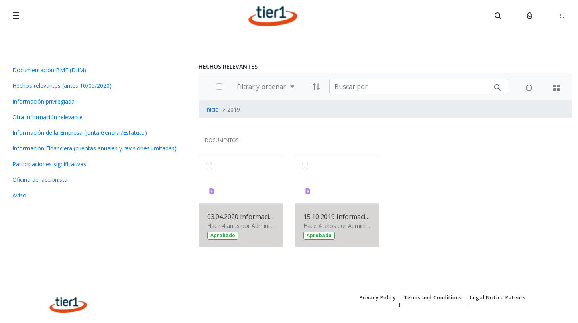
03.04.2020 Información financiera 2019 (241, 216)
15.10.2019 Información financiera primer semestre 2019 (337, 216)
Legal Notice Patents (498, 298)
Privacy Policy (378, 298)
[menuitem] (96, 70)
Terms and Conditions (433, 298)
